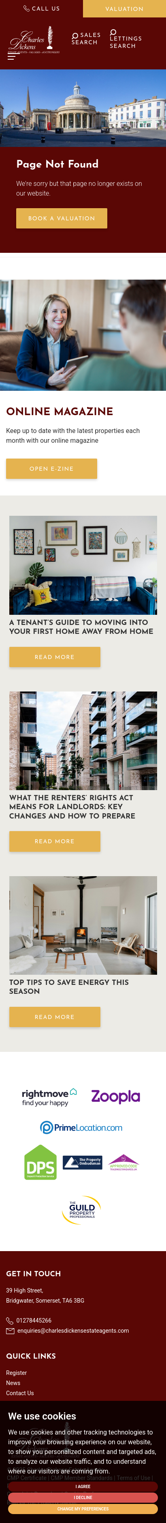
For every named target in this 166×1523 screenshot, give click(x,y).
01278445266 (28, 1321)
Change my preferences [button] (83, 1509)
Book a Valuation (62, 219)
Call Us (41, 8)
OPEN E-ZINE (52, 469)
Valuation (124, 9)
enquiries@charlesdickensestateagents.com (67, 1330)
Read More (54, 658)
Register (16, 1373)
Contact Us (20, 1393)
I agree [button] (83, 1486)
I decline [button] (83, 1497)
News (13, 1383)
